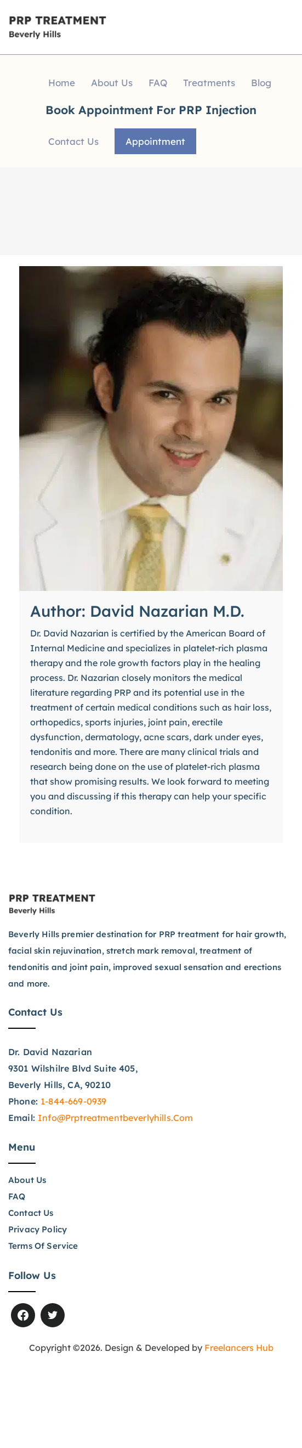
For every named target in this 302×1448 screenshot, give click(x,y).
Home (61, 82)
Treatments (209, 82)
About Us (112, 82)
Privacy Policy (37, 1229)
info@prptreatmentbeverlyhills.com (115, 1117)
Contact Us (73, 141)
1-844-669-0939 (73, 1101)
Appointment (155, 141)
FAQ (158, 82)
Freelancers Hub (238, 1347)
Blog (261, 82)
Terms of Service (43, 1246)
